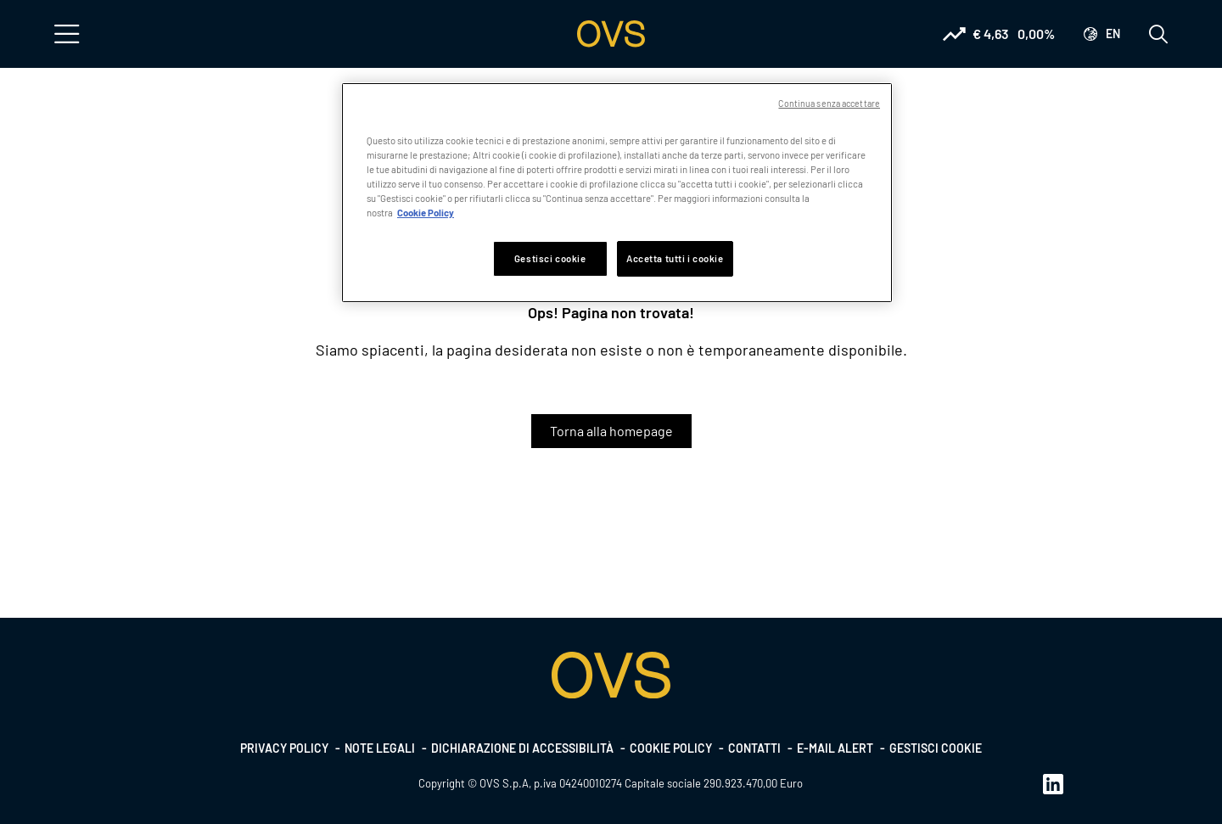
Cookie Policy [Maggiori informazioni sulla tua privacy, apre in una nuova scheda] (425, 212)
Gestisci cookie (935, 748)
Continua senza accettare (829, 103)
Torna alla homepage (611, 431)
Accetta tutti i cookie (675, 258)
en (1113, 33)
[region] (617, 192)
